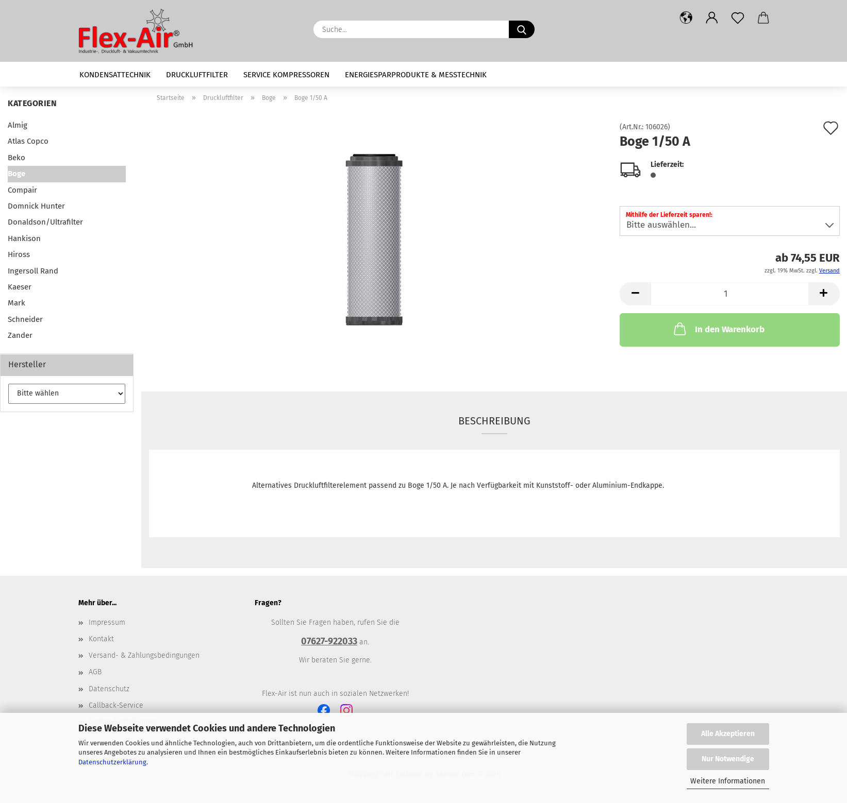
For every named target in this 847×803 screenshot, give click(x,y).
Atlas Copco (28, 141)
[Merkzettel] (738, 18)
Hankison (24, 238)
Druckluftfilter (197, 74)
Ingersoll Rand (33, 271)
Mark (16, 302)
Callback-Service (116, 705)
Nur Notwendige (728, 759)
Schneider (25, 319)
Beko (16, 157)
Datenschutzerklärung (112, 762)
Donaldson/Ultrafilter (45, 222)
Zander (20, 335)
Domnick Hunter (36, 206)
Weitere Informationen (727, 781)
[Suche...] (522, 29)
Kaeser (19, 287)
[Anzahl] (730, 293)
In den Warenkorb (718, 328)
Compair (22, 190)
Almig (17, 125)
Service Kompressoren (286, 74)
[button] (686, 18)
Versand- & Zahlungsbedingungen (144, 655)
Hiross (19, 254)
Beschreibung (494, 421)
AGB (95, 672)
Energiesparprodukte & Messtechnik (416, 74)
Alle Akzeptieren (728, 733)
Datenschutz (109, 689)
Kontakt (101, 639)
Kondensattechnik (115, 74)
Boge (16, 173)
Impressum (107, 622)
